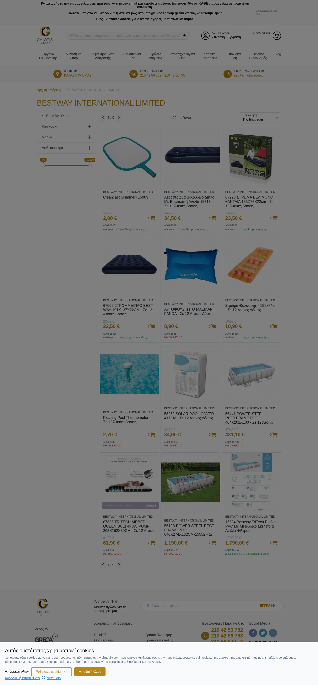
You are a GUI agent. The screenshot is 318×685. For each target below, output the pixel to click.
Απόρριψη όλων (17, 671)
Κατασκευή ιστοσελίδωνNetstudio (33, 678)
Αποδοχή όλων (90, 671)
